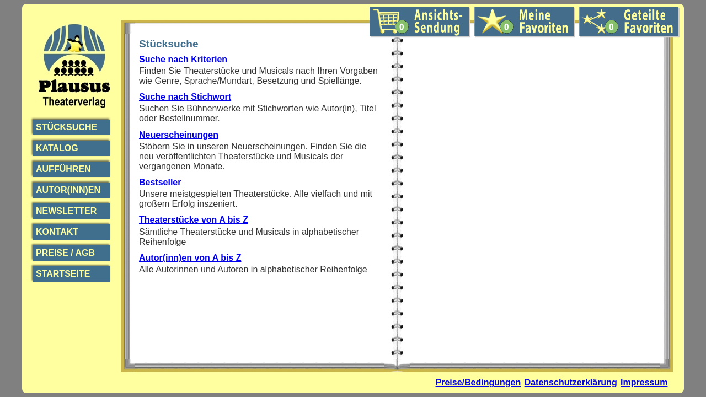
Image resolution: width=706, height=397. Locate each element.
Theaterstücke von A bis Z (193, 219)
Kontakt (57, 232)
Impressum (644, 382)
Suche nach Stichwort (185, 96)
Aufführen (63, 169)
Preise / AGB (65, 252)
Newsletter (66, 211)
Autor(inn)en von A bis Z (190, 257)
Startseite (63, 273)
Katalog (57, 148)
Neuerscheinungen (178, 135)
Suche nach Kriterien (183, 59)
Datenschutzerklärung (571, 382)
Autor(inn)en (68, 190)
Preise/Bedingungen (478, 382)
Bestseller (160, 182)
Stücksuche (66, 127)
